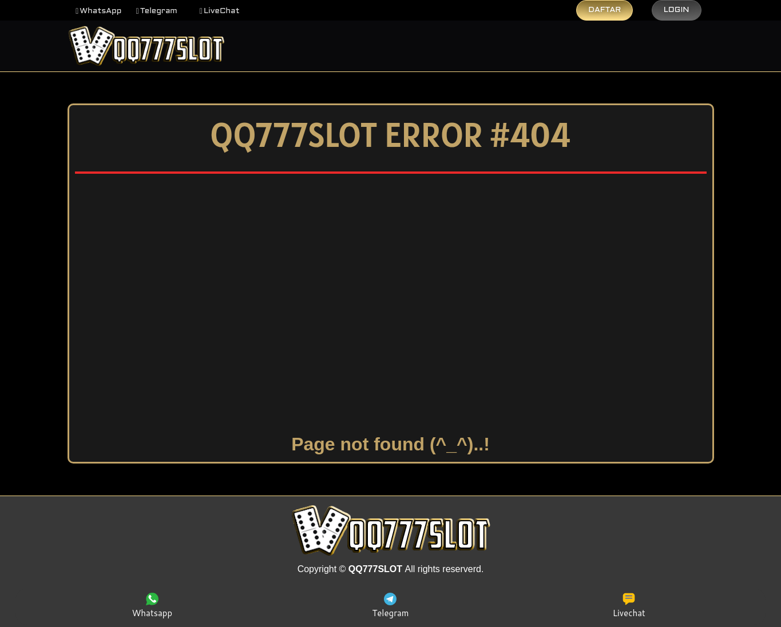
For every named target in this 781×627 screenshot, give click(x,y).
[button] (98, 11)
